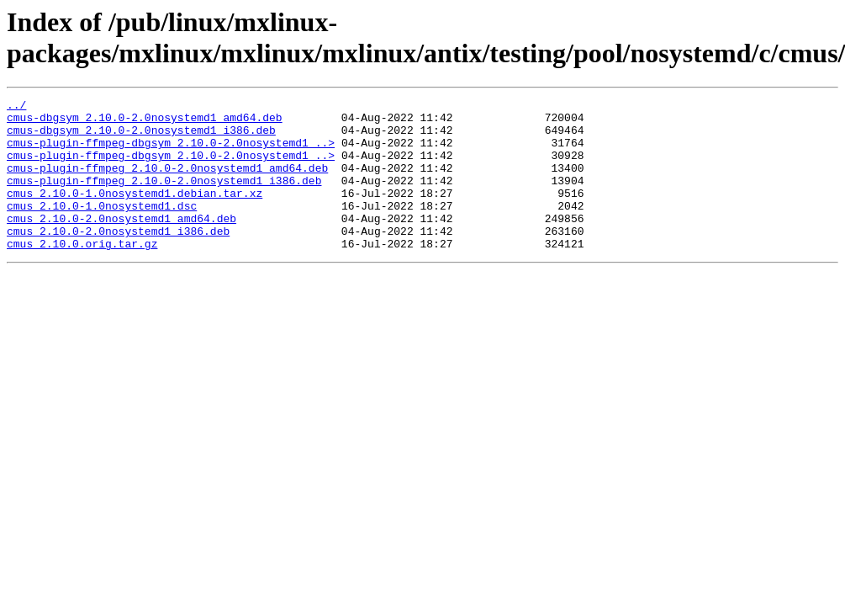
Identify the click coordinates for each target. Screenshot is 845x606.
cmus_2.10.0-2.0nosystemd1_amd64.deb (121, 243)
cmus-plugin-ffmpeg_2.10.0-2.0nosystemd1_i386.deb (164, 197)
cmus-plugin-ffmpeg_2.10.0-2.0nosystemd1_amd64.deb (167, 182)
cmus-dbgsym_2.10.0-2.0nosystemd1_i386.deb (141, 137)
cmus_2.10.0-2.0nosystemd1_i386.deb (118, 258)
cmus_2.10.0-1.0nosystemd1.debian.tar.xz (134, 213)
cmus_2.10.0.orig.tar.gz (82, 273)
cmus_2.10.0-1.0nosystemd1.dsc (102, 228)
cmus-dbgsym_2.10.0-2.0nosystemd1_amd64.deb (145, 122)
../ (16, 106)
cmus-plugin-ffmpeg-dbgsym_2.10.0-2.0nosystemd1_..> (171, 152)
